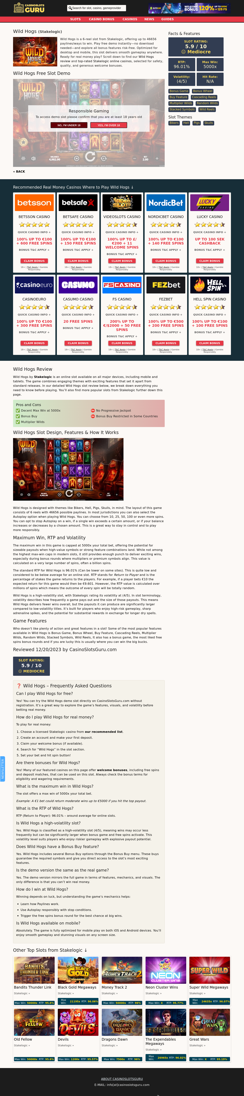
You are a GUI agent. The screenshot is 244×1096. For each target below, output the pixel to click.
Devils (63, 1039)
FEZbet (166, 299)
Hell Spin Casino (209, 299)
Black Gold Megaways (77, 987)
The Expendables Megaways (161, 1041)
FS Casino (122, 299)
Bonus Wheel (202, 91)
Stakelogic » (22, 993)
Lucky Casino (210, 217)
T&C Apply (32, 267)
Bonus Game (178, 91)
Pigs (197, 123)
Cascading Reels (204, 97)
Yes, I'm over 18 (109, 125)
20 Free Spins (78, 322)
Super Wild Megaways (208, 987)
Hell (186, 123)
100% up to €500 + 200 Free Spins (166, 324)
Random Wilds (207, 103)
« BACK (19, 171)
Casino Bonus (101, 19)
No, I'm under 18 (69, 125)
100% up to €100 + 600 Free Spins (34, 241)
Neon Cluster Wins (162, 987)
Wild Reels (207, 109)
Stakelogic (50, 32)
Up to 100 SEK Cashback (209, 241)
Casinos (130, 19)
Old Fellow (23, 1039)
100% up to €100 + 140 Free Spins (166, 241)
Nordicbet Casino (166, 217)
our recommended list (104, 732)
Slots (75, 19)
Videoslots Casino (122, 217)
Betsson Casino (34, 217)
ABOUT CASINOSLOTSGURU (122, 1079)
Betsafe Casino (78, 217)
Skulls (208, 123)
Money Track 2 (114, 987)
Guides (167, 19)
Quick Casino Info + (34, 232)
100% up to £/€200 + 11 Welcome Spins (122, 243)
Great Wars (199, 1039)
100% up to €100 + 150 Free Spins (78, 241)
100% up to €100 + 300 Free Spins (34, 324)
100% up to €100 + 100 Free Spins (210, 324)
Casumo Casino (78, 299)
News (149, 19)
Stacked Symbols (182, 109)
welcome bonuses (112, 770)
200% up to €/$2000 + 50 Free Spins (122, 326)
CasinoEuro (34, 299)
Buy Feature (178, 97)
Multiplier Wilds (180, 103)
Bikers (173, 123)
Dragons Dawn (115, 1039)
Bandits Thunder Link (33, 987)
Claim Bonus (34, 260)
